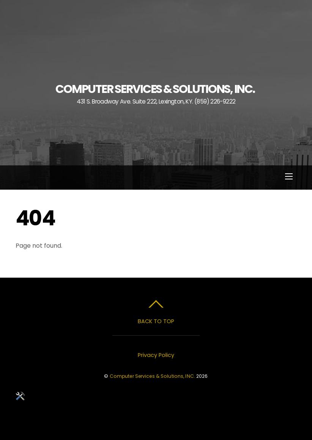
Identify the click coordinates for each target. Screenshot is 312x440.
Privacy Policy (156, 355)
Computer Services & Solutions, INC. (152, 376)
